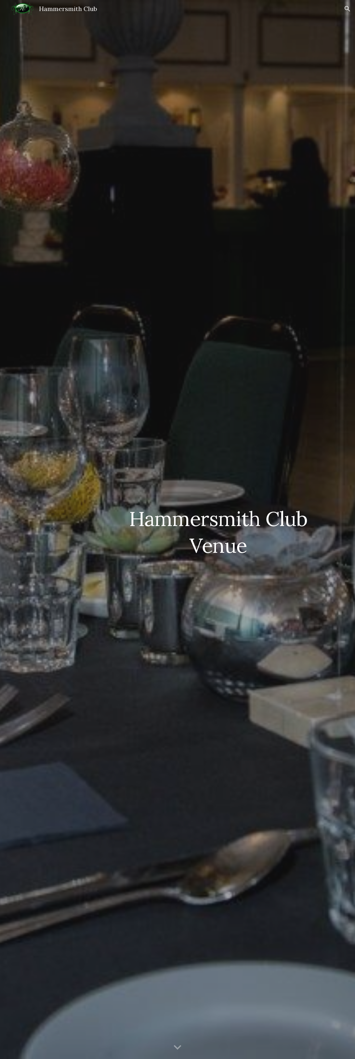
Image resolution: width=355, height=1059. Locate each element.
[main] (218, 529)
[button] (347, 8)
